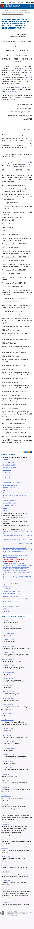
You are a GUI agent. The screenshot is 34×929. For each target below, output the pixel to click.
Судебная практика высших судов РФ (15, 513)
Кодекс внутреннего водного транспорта (16, 492)
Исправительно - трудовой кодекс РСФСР (16, 598)
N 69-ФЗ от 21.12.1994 (7, 626)
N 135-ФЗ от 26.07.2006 (7, 698)
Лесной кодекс (7, 498)
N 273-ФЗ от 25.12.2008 (7, 665)
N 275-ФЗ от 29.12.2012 (7, 652)
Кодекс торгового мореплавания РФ (14, 495)
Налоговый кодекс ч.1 (9, 500)
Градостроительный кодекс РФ (12, 482)
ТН (31, 138)
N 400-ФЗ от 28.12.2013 (7, 620)
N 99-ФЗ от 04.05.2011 (7, 704)
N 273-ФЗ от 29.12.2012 (7, 639)
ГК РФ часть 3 (7, 475)
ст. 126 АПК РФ (5, 880)
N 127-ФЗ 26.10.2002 (6, 735)
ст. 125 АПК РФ (5, 902)
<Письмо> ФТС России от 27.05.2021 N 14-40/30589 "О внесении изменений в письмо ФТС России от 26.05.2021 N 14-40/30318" (16, 12)
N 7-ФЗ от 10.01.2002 (7, 678)
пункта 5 (29, 77)
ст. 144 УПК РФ (5, 856)
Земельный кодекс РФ (10, 487)
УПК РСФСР (6, 611)
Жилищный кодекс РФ (10, 485)
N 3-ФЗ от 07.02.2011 (7, 685)
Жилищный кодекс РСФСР (11, 593)
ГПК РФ (5, 480)
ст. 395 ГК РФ (5, 787)
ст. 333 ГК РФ (5, 774)
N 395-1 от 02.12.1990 (6, 767)
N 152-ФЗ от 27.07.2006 (7, 741)
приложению (12, 91)
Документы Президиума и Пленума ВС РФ (16, 529)
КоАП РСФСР (7, 601)
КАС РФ (5, 490)
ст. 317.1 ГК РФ (5, 780)
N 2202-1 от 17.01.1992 (7, 728)
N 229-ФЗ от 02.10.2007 (7, 754)
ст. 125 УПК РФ (5, 865)
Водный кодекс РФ (9, 465)
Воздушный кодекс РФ (10, 467)
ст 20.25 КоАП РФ (6, 796)
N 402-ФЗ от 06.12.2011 (7, 691)
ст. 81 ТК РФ (4, 804)
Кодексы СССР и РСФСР (10, 584)
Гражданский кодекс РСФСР (12, 591)
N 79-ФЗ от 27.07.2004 (7, 646)
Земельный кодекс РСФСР (11, 596)
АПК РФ (5, 460)
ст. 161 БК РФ (4, 839)
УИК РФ (5, 510)
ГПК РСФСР (6, 588)
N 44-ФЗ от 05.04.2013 (7, 748)
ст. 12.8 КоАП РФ (6, 824)
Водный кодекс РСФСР (10, 586)
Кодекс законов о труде (10, 604)
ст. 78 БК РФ (4, 813)
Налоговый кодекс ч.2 (10, 503)
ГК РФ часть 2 (7, 472)
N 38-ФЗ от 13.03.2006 (7, 672)
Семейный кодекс (8, 505)
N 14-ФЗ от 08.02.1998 (7, 713)
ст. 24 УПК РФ (5, 872)
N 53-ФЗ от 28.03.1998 (7, 761)
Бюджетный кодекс (9, 462)
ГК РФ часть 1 (7, 470)
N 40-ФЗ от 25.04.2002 (7, 633)
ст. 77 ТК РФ (4, 848)
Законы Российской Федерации (13, 515)
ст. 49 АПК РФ (5, 889)
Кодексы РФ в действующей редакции (15, 457)
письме (18, 70)
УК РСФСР (6, 609)
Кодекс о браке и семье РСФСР (12, 606)
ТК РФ (5, 508)
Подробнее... (29, 581)
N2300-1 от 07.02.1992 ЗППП (9, 659)
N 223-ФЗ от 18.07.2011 (7, 720)
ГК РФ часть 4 (7, 477)
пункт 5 (18, 87)
